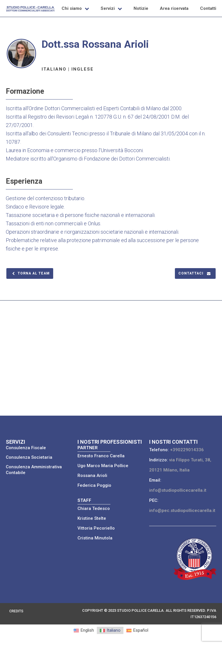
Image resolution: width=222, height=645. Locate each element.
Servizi (108, 8)
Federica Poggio (94, 485)
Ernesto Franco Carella (101, 455)
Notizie (141, 8)
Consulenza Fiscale (26, 447)
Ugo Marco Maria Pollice (102, 465)
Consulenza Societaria (29, 457)
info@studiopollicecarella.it (177, 490)
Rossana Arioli (92, 475)
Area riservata (174, 8)
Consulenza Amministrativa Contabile (34, 469)
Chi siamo (72, 8)
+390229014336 (187, 449)
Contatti (208, 8)
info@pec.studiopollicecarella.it (182, 510)
